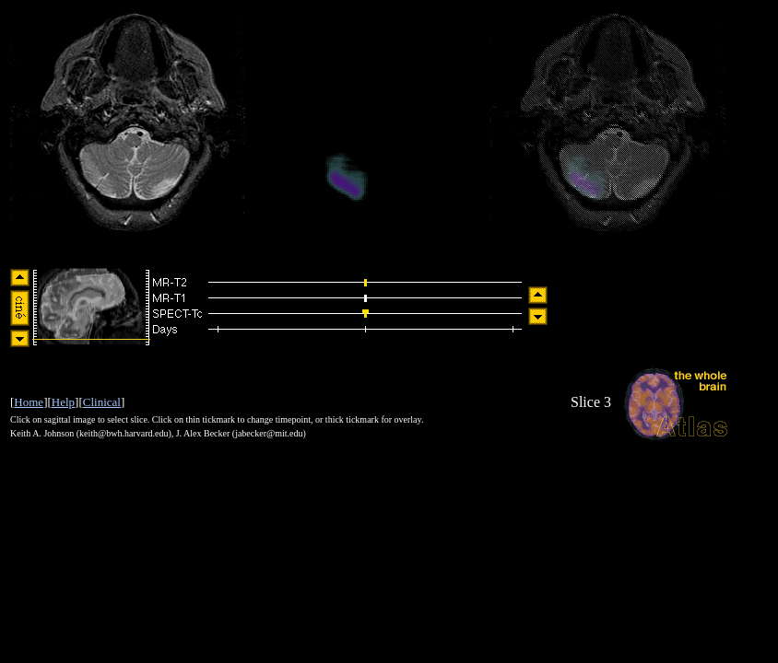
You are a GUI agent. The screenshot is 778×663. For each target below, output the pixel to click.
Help (63, 402)
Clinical (102, 402)
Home (28, 402)
